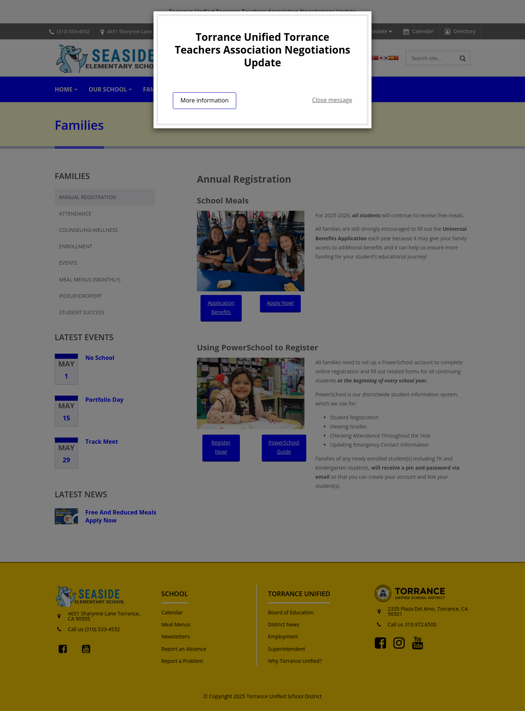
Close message (332, 100)
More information (204, 100)
